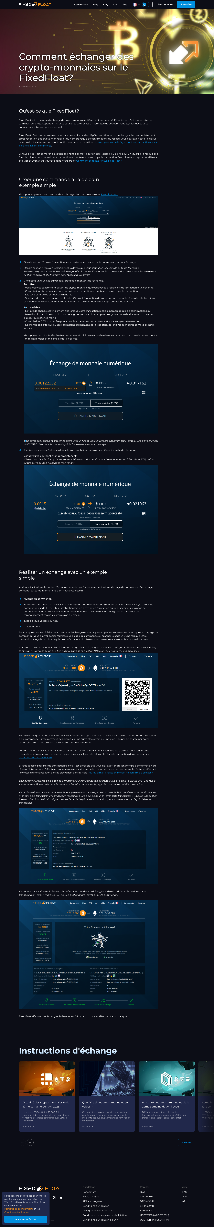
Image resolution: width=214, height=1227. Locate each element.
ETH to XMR (147, 1206)
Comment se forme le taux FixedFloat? (99, 160)
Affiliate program (92, 1201)
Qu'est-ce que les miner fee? (35, 757)
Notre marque (91, 1196)
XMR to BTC (147, 1196)
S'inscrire (186, 4)
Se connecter (166, 4)
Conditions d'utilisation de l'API (100, 1219)
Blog (95, 4)
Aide (124, 4)
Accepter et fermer (27, 1218)
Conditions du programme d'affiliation (105, 1215)
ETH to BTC (146, 1210)
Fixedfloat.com (109, 194)
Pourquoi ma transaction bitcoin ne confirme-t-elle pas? (120, 772)
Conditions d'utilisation (96, 1206)
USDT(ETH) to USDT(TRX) (154, 1219)
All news (186, 1142)
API (115, 4)
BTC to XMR (147, 1201)
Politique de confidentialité (98, 1210)
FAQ (105, 4)
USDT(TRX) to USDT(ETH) (154, 1215)
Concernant (81, 4)
